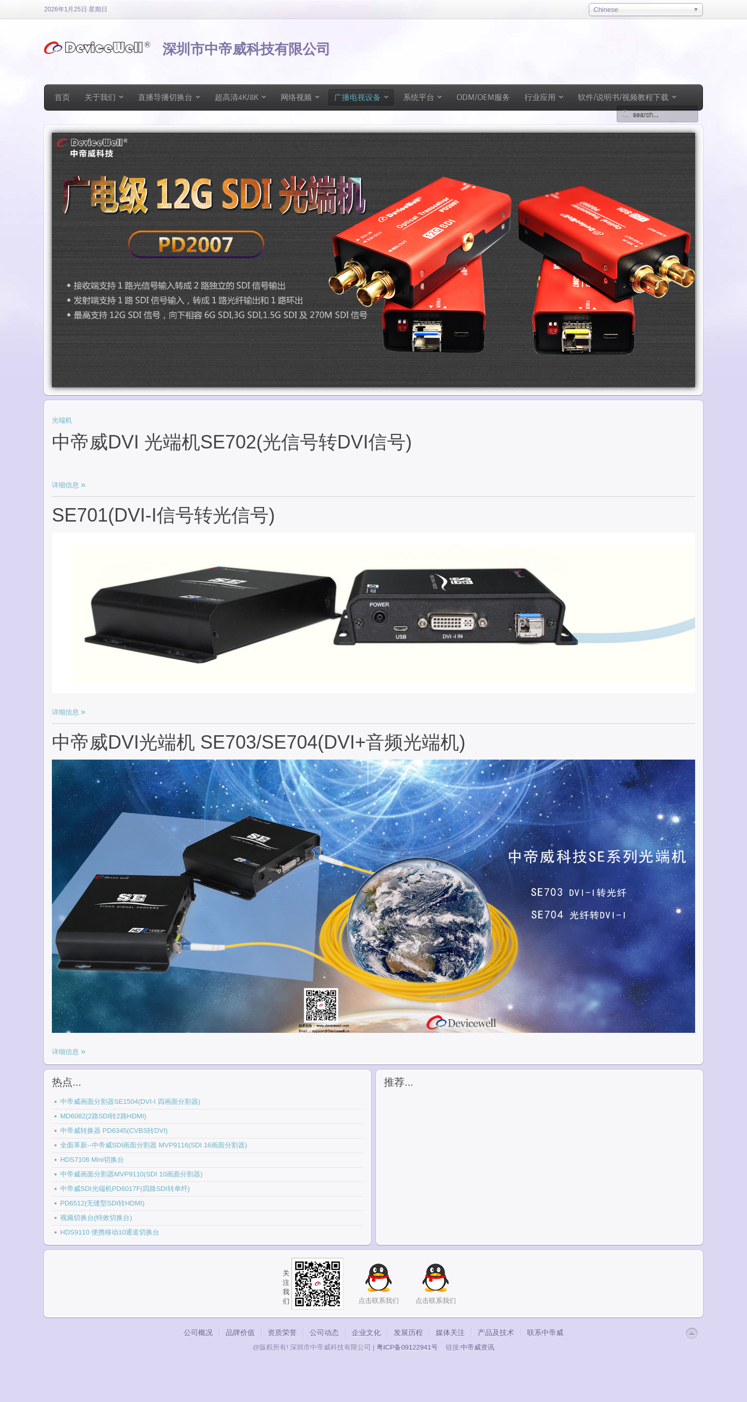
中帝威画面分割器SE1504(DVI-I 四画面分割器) (130, 1101)
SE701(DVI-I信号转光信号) (163, 515)
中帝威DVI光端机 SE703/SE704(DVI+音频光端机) (258, 742)
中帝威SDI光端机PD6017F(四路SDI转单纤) (125, 1189)
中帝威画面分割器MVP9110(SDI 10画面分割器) (131, 1174)
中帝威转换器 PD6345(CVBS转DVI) (114, 1130)
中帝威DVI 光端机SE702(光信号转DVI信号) (232, 442)
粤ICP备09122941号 (407, 1347)
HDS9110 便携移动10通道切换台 (109, 1232)
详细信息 (66, 485)
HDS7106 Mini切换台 (92, 1159)
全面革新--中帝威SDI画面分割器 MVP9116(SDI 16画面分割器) (153, 1145)
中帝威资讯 (477, 1347)
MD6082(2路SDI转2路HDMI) (103, 1116)
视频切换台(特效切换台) (96, 1218)
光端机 (62, 420)
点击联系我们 (436, 1301)
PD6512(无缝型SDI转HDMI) (102, 1203)
